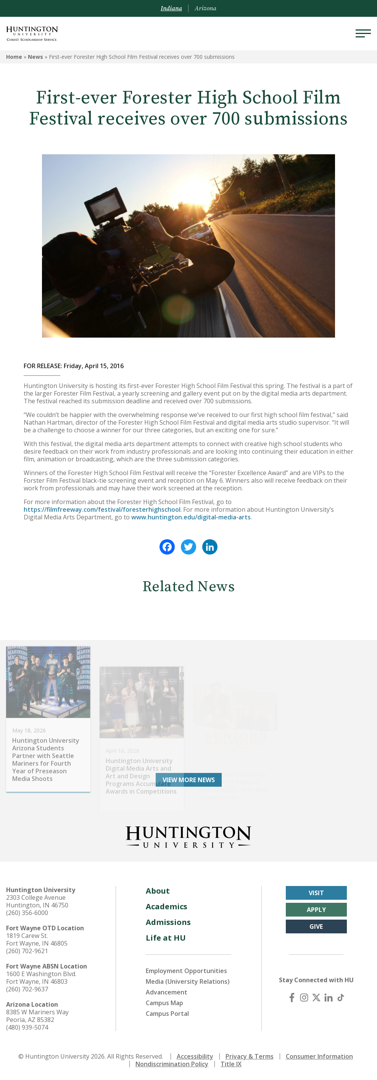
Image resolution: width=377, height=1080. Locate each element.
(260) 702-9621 (27, 951)
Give (316, 926)
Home (14, 56)
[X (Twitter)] (316, 997)
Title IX (231, 1064)
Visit (316, 893)
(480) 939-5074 (27, 1027)
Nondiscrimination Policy (171, 1064)
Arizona (205, 8)
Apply (316, 909)
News (35, 56)
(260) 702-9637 (27, 989)
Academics (166, 906)
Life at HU (166, 938)
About (158, 891)
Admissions (168, 922)
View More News (189, 780)
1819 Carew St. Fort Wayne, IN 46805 (37, 939)
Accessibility (195, 1056)
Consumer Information (319, 1056)
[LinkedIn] (328, 997)
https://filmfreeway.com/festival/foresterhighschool (102, 509)
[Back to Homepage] (188, 835)
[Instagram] (304, 997)
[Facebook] (291, 997)
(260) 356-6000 (27, 913)
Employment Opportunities (186, 971)
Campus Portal (167, 1013)
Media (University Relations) (188, 981)
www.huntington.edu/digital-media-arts (191, 517)
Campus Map (164, 1003)
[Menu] (363, 34)
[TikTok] (340, 997)
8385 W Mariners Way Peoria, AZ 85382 (37, 1016)
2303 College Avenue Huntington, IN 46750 (37, 901)
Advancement (166, 992)
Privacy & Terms (250, 1056)
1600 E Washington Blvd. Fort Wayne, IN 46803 (41, 978)
